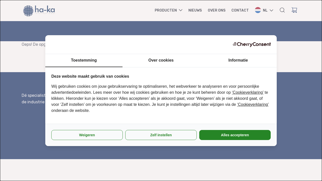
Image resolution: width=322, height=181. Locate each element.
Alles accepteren (235, 135)
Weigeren (87, 135)
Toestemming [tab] (84, 60)
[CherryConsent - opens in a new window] (252, 44)
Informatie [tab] (238, 60)
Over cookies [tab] (161, 60)
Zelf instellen (161, 135)
